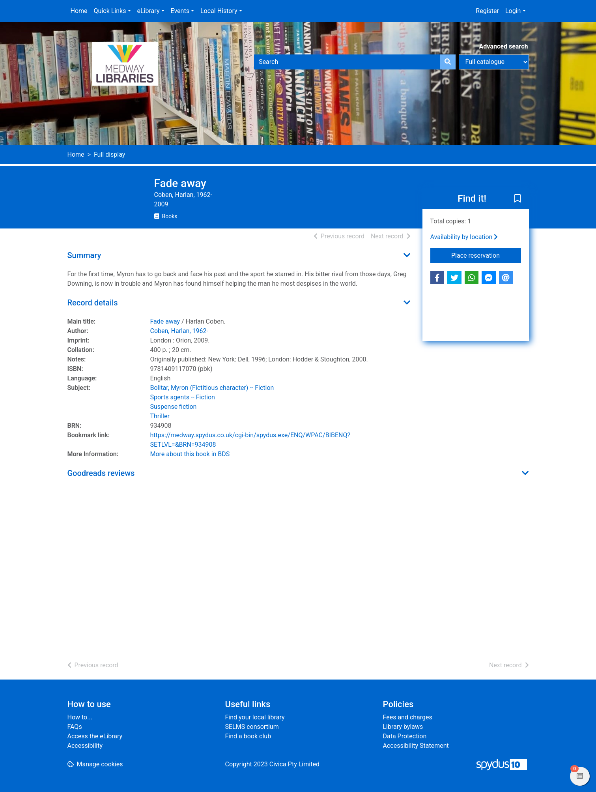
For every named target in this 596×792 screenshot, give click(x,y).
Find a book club (248, 736)
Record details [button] (92, 302)
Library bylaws (403, 726)
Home (79, 11)
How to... (79, 717)
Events (180, 11)
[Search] (448, 61)
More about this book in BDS (190, 454)
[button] (517, 199)
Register (487, 11)
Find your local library (255, 717)
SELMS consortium (252, 726)
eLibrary (148, 11)
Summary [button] (84, 255)
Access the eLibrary (95, 736)
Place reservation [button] (486, 255)
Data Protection (405, 736)
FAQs (74, 726)
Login (513, 11)
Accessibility (85, 745)
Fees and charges (407, 717)
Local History (218, 11)
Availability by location (464, 237)
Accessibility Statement (416, 745)
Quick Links (110, 11)
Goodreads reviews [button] (101, 473)
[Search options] (494, 61)
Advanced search (503, 46)
